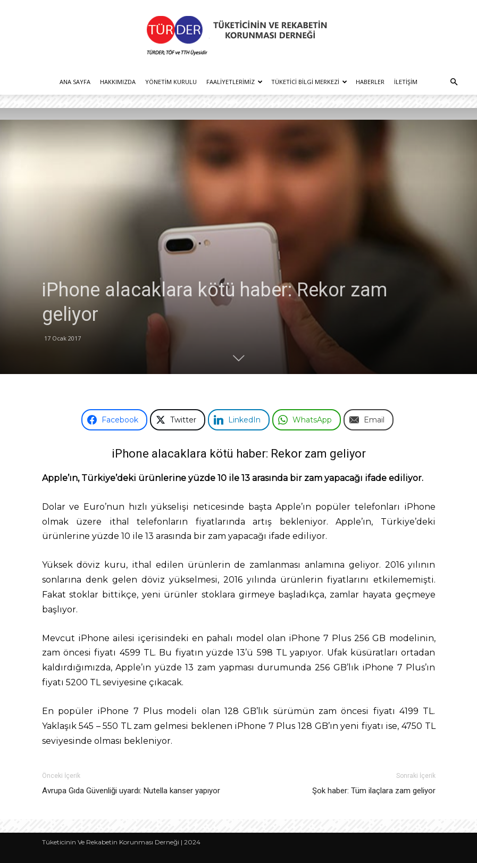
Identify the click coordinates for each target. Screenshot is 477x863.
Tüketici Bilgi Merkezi (309, 82)
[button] (453, 82)
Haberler (370, 82)
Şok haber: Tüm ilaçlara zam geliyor (374, 790)
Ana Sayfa (75, 82)
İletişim (405, 82)
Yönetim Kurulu (171, 82)
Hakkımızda (118, 82)
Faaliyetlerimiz (234, 82)
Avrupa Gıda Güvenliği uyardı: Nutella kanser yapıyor (131, 790)
